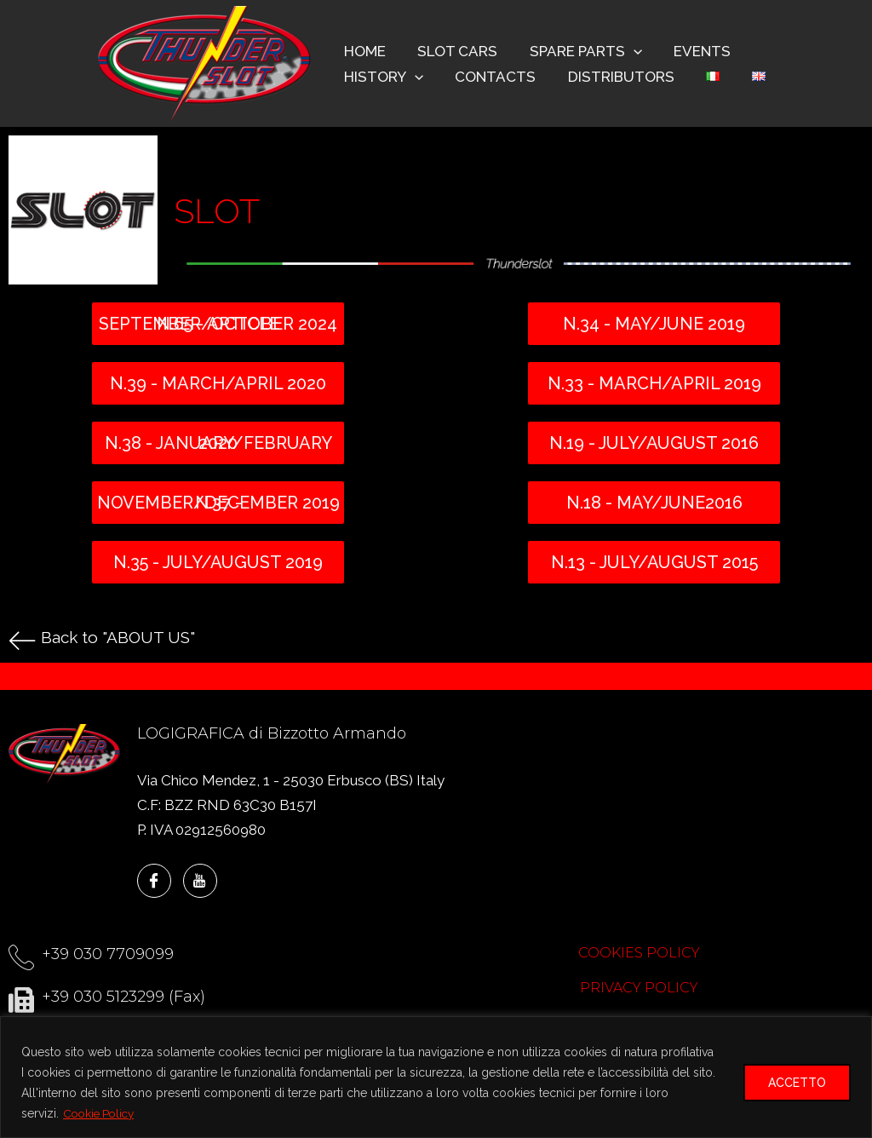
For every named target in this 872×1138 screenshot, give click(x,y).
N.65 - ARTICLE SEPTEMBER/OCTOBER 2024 (218, 323)
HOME (363, 51)
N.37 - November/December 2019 (218, 502)
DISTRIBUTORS (613, 76)
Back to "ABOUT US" (121, 637)
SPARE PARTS (578, 51)
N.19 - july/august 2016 (654, 443)
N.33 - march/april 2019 (654, 383)
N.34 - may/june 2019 (654, 323)
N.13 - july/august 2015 (654, 562)
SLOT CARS (453, 51)
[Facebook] (154, 881)
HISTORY (382, 76)
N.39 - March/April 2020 (218, 383)
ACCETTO (797, 1082)
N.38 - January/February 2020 (218, 443)
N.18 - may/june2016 (654, 502)
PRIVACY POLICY (639, 988)
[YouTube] (200, 881)
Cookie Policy (101, 1113)
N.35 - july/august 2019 (218, 562)
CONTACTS (490, 76)
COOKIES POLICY (639, 953)
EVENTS (691, 51)
